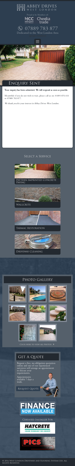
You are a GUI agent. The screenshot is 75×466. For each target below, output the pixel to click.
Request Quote (28, 389)
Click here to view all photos (37, 345)
